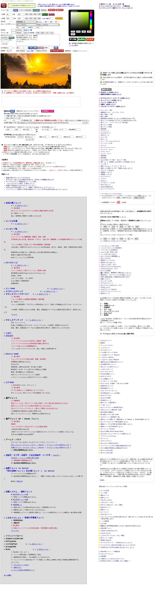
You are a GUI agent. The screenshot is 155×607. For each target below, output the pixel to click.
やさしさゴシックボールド (17, 296)
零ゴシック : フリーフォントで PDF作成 (114, 127)
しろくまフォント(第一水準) (110, 257)
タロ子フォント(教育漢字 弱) (110, 443)
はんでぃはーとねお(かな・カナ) (111, 298)
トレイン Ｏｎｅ (106, 159)
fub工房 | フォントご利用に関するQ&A (25, 461)
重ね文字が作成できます (133, 562)
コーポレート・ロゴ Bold (109, 404)
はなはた (9, 338)
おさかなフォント (106, 360)
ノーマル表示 (73, 45)
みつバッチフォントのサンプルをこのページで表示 (116, 245)
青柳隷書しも (17, 508)
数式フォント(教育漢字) (108, 427)
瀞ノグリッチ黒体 (106, 131)
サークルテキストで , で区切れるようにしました (116, 581)
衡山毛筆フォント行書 (20, 498)
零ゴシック (104, 144)
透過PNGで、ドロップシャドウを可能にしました (116, 288)
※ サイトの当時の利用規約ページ (23, 574)
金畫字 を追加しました (108, 107)
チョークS (104, 142)
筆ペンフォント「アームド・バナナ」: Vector (27, 448)
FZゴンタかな (105, 406)
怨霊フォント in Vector (17, 471)
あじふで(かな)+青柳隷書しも (111, 268)
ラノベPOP (104, 527)
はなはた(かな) (106, 570)
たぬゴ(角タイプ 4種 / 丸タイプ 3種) (113, 166)
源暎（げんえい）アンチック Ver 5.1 (113, 172)
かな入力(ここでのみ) (21, 569)
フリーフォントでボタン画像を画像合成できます (116, 474)
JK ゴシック (105, 466)
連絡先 (102, 512)
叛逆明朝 (103, 133)
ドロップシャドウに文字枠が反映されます (114, 553)
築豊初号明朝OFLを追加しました (111, 96)
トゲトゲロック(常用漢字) (109, 262)
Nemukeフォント (106, 542)
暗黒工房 (20, 485)
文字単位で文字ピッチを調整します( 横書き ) (115, 601)
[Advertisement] (41, 102)
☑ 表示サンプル (20, 207)
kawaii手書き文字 (107, 194)
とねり (9, 335)
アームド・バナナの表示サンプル (58, 448)
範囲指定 (68, 51)
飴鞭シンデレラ (105, 292)
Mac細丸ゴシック (106, 425)
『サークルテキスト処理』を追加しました (20, 185)
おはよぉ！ (104, 188)
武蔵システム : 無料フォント (19, 495)
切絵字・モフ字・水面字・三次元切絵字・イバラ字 (28, 458)
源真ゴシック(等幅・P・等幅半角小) (112, 446)
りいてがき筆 (105, 524)
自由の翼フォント (106, 565)
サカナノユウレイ (106, 469)
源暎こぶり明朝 (105, 175)
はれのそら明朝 (105, 422)
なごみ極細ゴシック (107, 401)
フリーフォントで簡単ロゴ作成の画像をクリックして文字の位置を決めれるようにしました (37, 191)
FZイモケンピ (12, 264)
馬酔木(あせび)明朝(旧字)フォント (112, 383)
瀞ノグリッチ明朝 (106, 129)
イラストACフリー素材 (108, 8)
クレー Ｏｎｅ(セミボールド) (110, 146)
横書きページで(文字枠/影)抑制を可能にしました (116, 451)
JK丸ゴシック (105, 140)
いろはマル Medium (107, 378)
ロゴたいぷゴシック (14, 293)
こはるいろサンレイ (107, 391)
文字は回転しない (48, 127)
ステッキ (103, 151)
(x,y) (91, 11)
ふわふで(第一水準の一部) (109, 264)
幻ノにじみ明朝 (105, 283)
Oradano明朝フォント (108, 396)
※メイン (121, 598)
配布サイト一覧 (106, 4)
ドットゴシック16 (106, 148)
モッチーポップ (105, 183)
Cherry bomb (12, 356)
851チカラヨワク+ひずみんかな (111, 279)
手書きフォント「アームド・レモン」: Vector (27, 450)
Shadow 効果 (30, 51)
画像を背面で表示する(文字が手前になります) (21, 114)
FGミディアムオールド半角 (109, 448)
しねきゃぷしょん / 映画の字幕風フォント (25, 521)
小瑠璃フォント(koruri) (108, 598)
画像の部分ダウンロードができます (18, 179)
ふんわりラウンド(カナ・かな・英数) (113, 573)
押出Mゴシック (105, 307)
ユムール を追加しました (109, 105)
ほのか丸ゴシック (106, 550)
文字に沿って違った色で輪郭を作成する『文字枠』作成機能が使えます (30, 181)
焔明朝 (111, 168)
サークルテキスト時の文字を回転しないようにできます (118, 583)
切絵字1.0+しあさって (108, 275)
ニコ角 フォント (106, 430)
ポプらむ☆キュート (107, 296)
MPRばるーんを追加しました (110, 94)
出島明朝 (103, 596)
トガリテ (103, 185)
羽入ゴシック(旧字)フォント (110, 388)
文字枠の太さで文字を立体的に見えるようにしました (117, 586)
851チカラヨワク (106, 399)
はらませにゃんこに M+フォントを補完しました (116, 461)
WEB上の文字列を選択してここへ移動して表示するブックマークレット (30, 189)
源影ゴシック (105, 532)
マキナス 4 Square (107, 177)
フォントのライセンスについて (111, 6)
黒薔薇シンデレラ (106, 179)
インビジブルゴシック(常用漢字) (111, 259)
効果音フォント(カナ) (108, 272)
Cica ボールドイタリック (109, 414)
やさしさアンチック (106, 593)
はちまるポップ (105, 138)
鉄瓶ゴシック (105, 545)
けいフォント (105, 547)
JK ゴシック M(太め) (108, 456)
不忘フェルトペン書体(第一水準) (111, 435)
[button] (37, 130)
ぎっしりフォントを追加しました (111, 103)
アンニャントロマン (107, 365)
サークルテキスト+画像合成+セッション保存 (21, 183)
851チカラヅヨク (106, 419)
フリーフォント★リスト (125, 8)
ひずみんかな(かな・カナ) (109, 281)
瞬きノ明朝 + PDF (107, 118)
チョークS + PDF (106, 114)
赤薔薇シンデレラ (106, 181)
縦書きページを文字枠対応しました (112, 453)
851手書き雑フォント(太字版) (110, 417)
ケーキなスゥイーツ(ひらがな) (112, 201)
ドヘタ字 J (104, 170)
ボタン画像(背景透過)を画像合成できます (114, 477)
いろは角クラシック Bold (109, 373)
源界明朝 (103, 161)
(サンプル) (15, 534)
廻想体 (103, 362)
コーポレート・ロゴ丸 (108, 190)
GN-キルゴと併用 (122, 406)
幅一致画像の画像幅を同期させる (80, 43)
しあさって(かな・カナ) (108, 277)
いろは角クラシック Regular (110, 375)
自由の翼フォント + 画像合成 (110, 591)
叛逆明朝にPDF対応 (107, 122)
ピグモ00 (103, 560)
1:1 (85, 51)
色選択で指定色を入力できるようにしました (21, 187)
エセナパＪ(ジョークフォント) (111, 305)
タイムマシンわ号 (106, 294)
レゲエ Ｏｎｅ (105, 157)
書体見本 (127, 6)
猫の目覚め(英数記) (107, 438)
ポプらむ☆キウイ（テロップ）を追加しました (115, 101)
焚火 (102, 168)
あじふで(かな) (106, 270)
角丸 (7, 118)
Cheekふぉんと (105, 301)
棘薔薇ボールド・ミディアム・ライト (112, 116)
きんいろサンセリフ (107, 393)
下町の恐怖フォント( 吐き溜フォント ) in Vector (30, 474)
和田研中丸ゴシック (107, 409)
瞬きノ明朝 (104, 120)
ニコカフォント (105, 367)
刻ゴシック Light (107, 576)
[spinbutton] (36, 128)
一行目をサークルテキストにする (27, 127)
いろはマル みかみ (107, 380)
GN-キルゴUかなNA (107, 479)
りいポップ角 (11, 230)
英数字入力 (17, 572)
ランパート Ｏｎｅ (107, 155)
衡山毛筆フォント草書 (20, 503)
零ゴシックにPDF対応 (107, 124)
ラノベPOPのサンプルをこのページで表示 (113, 252)
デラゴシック (105, 135)
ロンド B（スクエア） (108, 196)
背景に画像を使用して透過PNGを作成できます (115, 290)
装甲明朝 (103, 164)
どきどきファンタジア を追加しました (113, 109)
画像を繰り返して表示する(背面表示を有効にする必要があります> (28, 116)
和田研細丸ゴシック (107, 412)
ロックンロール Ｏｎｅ (108, 153)
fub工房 (56, 458)
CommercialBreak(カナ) (109, 568)
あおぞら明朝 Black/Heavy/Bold (112, 459)
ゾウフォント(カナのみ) (108, 464)
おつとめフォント (106, 370)
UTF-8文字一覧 (119, 4)
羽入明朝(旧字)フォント (108, 386)
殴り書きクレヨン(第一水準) (110, 440)
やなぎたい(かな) (106, 534)
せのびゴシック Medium (108, 303)
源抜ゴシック (105, 529)
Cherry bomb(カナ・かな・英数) (112, 540)
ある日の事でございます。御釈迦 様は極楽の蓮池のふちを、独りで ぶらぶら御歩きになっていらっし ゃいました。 (38, 40)
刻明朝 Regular (106, 578)
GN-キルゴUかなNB (107, 482)
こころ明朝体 (105, 557)
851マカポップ (105, 192)
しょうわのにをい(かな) (108, 266)
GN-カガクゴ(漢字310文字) (109, 472)
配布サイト (11, 21)
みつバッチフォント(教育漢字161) (112, 433)
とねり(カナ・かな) (107, 537)
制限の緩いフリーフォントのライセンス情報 (113, 519)
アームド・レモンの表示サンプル (58, 450)
